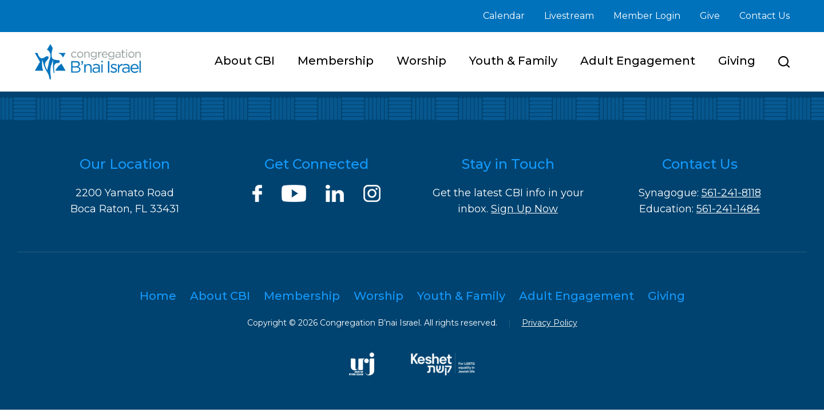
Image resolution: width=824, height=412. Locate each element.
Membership (336, 61)
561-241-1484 (728, 209)
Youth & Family (513, 61)
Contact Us (764, 15)
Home (158, 296)
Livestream (569, 15)
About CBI (245, 61)
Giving (736, 61)
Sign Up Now (524, 209)
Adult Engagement (637, 61)
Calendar (504, 15)
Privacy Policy (549, 323)
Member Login (646, 15)
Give (710, 15)
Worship (421, 61)
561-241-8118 (731, 193)
